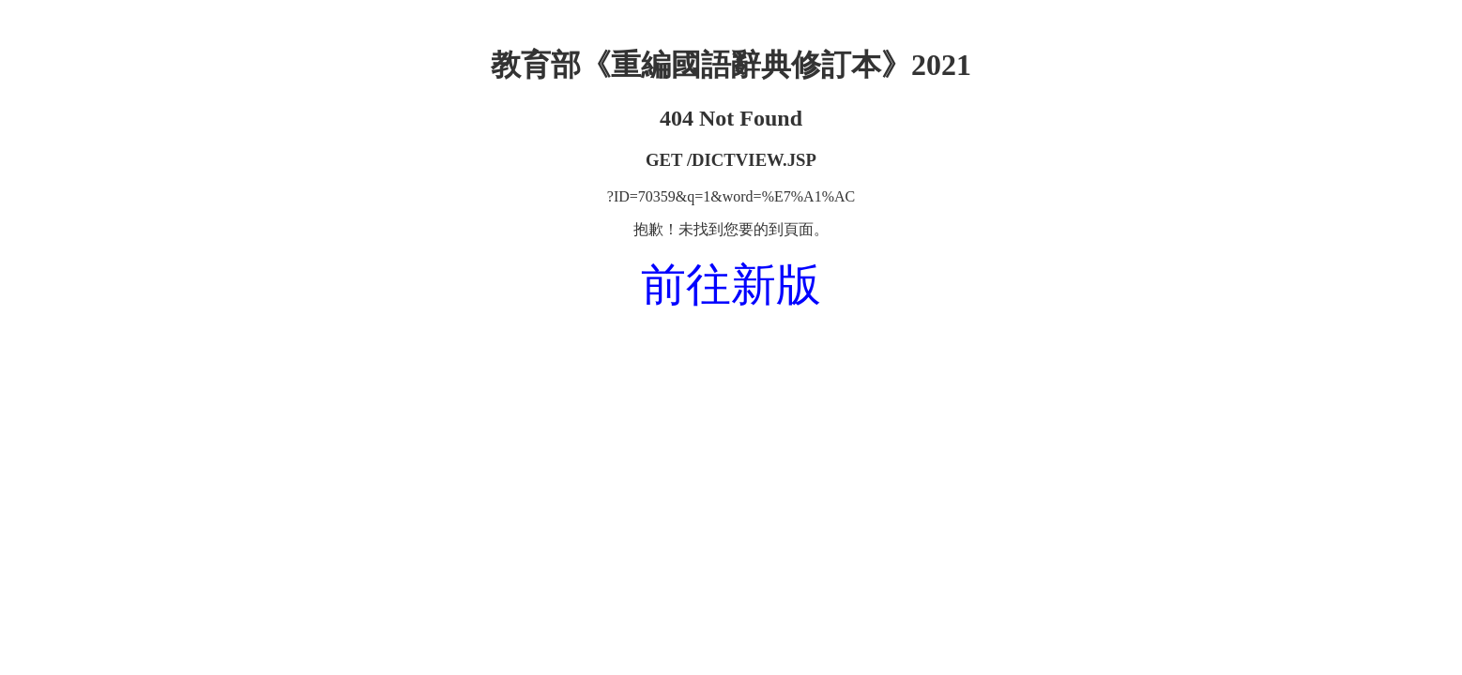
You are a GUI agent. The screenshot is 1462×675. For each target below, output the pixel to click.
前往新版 (731, 284)
